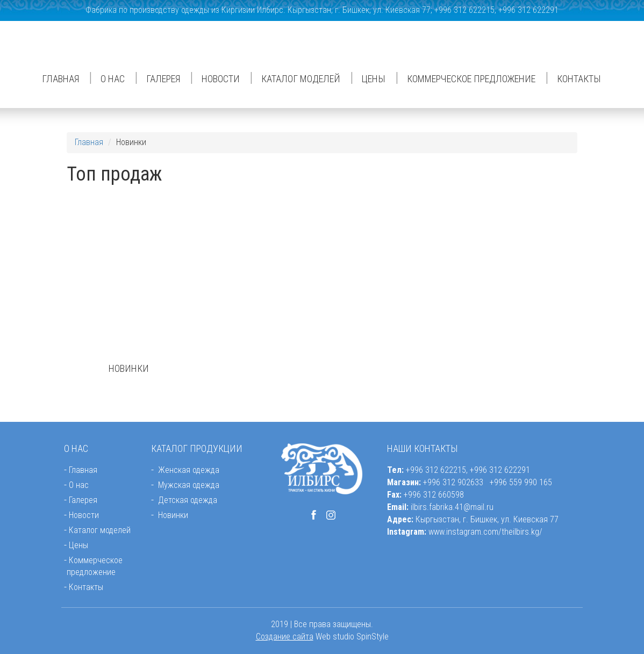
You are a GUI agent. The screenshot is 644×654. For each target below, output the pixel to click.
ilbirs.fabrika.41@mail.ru (452, 507)
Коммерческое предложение (471, 78)
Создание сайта (284, 636)
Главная (60, 78)
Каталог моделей (300, 78)
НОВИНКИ (129, 368)
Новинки (173, 515)
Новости (221, 78)
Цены (373, 78)
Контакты (579, 78)
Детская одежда (187, 500)
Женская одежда (188, 470)
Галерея (163, 78)
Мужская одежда (188, 485)
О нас (113, 78)
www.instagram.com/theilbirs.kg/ (485, 532)
